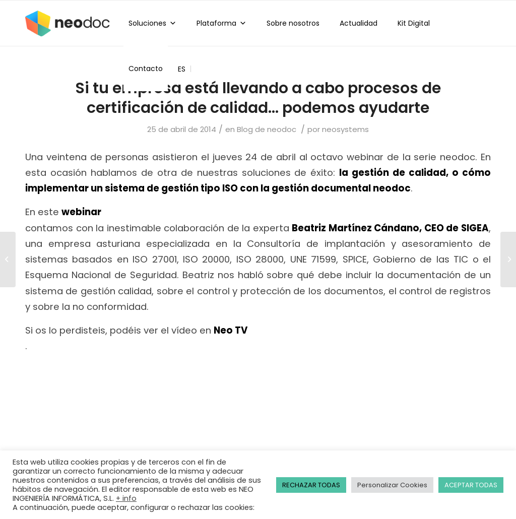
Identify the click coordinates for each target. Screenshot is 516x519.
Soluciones (152, 23)
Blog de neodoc (266, 129)
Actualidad (358, 23)
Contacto (145, 68)
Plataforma (221, 23)
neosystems (345, 129)
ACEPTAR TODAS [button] (470, 485)
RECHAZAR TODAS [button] (311, 485)
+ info (126, 498)
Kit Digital (414, 23)
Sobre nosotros (293, 23)
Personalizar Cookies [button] (392, 485)
